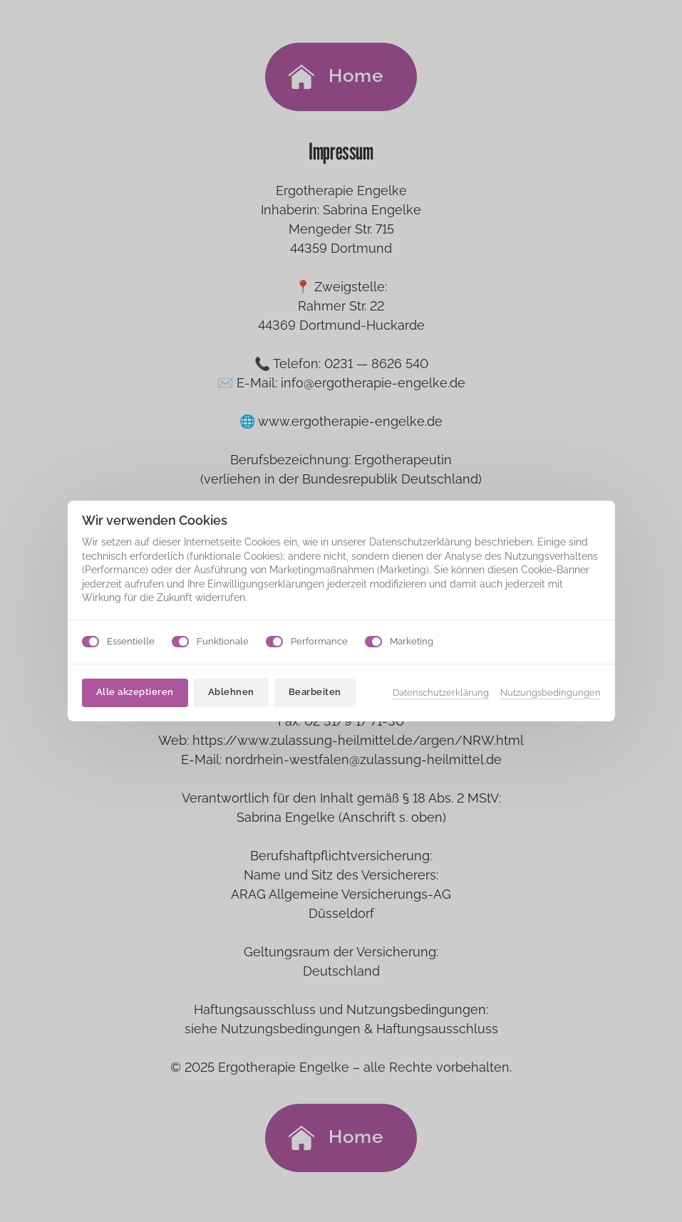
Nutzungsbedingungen (550, 692)
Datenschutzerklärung (441, 692)
